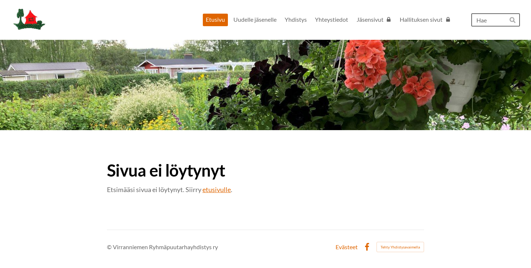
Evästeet (347, 247)
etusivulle (216, 189)
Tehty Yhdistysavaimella (400, 247)
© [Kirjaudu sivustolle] (110, 246)
